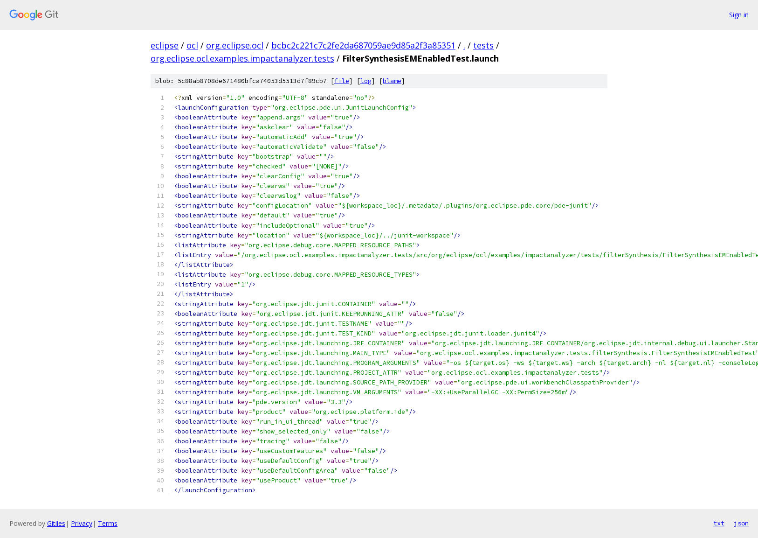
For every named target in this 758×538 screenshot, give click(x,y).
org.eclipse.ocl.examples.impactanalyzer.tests (242, 58)
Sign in (739, 14)
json (741, 523)
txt (718, 523)
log (366, 81)
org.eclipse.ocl (234, 45)
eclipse (165, 45)
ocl (192, 45)
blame (392, 81)
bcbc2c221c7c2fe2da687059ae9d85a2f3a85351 (363, 45)
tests (483, 45)
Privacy (81, 523)
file (341, 81)
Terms (107, 523)
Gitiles (56, 523)
